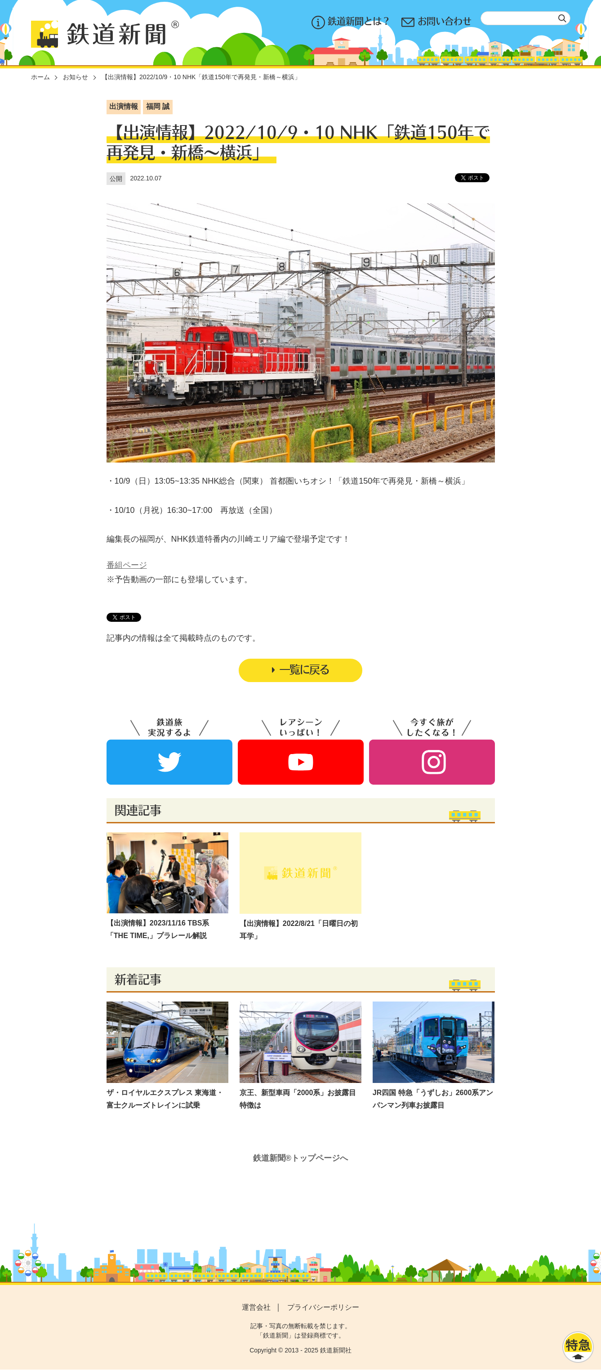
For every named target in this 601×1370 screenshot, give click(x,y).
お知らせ (75, 77)
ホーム (40, 77)
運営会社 (256, 1307)
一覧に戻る (300, 669)
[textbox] (525, 18)
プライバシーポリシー (323, 1307)
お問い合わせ (436, 22)
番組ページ (127, 565)
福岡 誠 (157, 106)
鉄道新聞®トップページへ (300, 1158)
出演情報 (123, 106)
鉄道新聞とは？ (351, 22)
